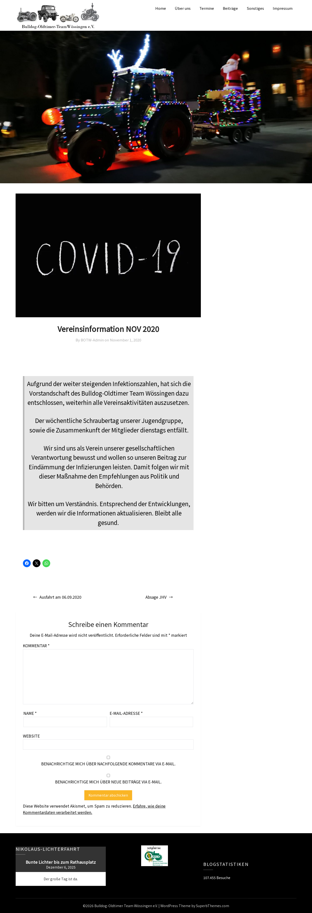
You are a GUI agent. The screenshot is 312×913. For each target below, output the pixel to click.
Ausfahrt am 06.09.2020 (60, 597)
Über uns (183, 8)
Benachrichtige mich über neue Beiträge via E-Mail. (108, 782)
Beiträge (230, 8)
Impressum (282, 8)
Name (30, 713)
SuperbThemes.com (212, 905)
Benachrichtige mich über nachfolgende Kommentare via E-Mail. (108, 764)
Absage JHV (156, 597)
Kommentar (36, 645)
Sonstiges (255, 8)
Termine (206, 8)
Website (31, 736)
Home (160, 8)
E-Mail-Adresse (126, 713)
